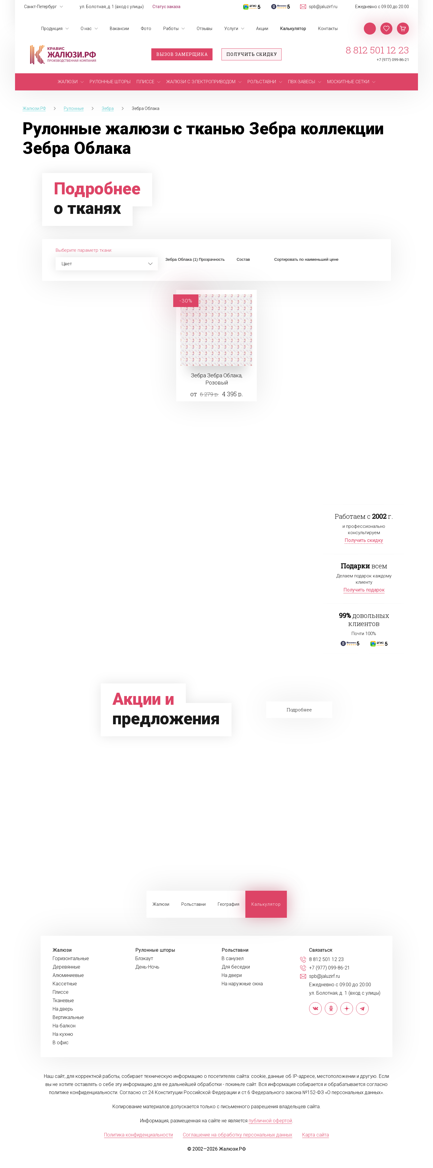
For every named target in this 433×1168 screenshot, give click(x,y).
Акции (262, 28)
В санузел (233, 958)
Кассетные (65, 983)
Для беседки (236, 967)
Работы (171, 28)
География (228, 904)
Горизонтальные (71, 958)
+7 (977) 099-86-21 (393, 60)
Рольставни (193, 904)
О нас (86, 28)
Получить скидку (251, 54)
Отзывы (204, 28)
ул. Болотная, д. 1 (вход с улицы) (112, 7)
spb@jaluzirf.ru (323, 7)
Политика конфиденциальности (138, 1135)
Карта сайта (315, 1135)
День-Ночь (147, 967)
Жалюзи (160, 904)
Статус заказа (166, 7)
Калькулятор (293, 28)
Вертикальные (68, 1017)
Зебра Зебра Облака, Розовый (216, 379)
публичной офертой (270, 1121)
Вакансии (119, 28)
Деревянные (66, 967)
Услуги (231, 28)
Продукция (52, 28)
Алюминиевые (68, 975)
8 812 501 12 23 (377, 50)
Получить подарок (364, 590)
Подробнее (299, 710)
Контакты (328, 28)
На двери (232, 975)
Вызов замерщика (182, 54)
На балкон (64, 1026)
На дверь (63, 1009)
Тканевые (63, 1000)
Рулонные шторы (155, 950)
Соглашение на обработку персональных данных (237, 1135)
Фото (146, 28)
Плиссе (61, 992)
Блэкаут (144, 958)
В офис (61, 1042)
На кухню (63, 1034)
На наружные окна (242, 983)
